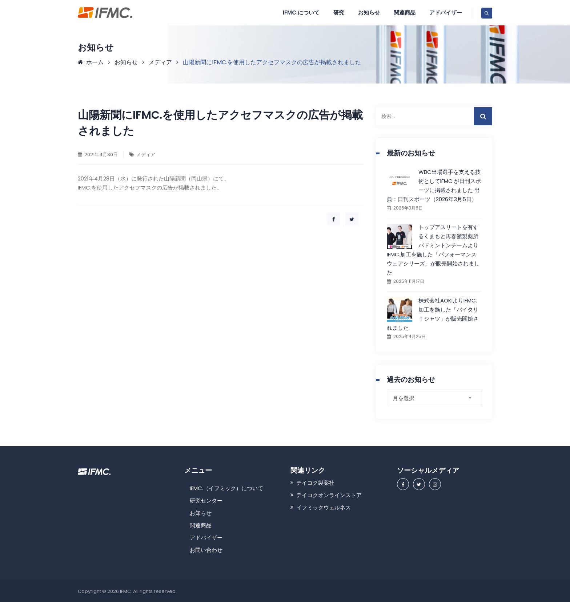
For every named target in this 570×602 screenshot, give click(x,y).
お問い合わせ (206, 550)
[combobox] (434, 398)
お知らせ (369, 12)
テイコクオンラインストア (329, 495)
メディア (145, 154)
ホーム (91, 62)
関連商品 (405, 12)
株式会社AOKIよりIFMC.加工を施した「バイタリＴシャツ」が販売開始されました (432, 314)
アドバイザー (445, 12)
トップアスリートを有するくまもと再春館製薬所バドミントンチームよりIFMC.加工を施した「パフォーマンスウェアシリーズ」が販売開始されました (433, 249)
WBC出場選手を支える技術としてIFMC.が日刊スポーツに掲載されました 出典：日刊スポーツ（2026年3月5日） (434, 185)
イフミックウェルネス (323, 507)
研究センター (206, 500)
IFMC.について (301, 12)
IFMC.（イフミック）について (226, 488)
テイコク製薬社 (315, 483)
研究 (338, 12)
